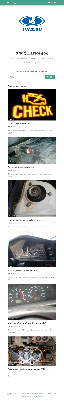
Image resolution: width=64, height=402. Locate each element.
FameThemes (38, 396)
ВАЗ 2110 (12, 216)
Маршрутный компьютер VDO (23, 270)
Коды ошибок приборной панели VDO (27, 323)
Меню (14, 3)
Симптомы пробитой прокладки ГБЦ (26, 369)
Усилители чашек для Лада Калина (25, 220)
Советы (11, 119)
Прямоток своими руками (21, 167)
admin (10, 126)
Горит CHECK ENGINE (18, 123)
